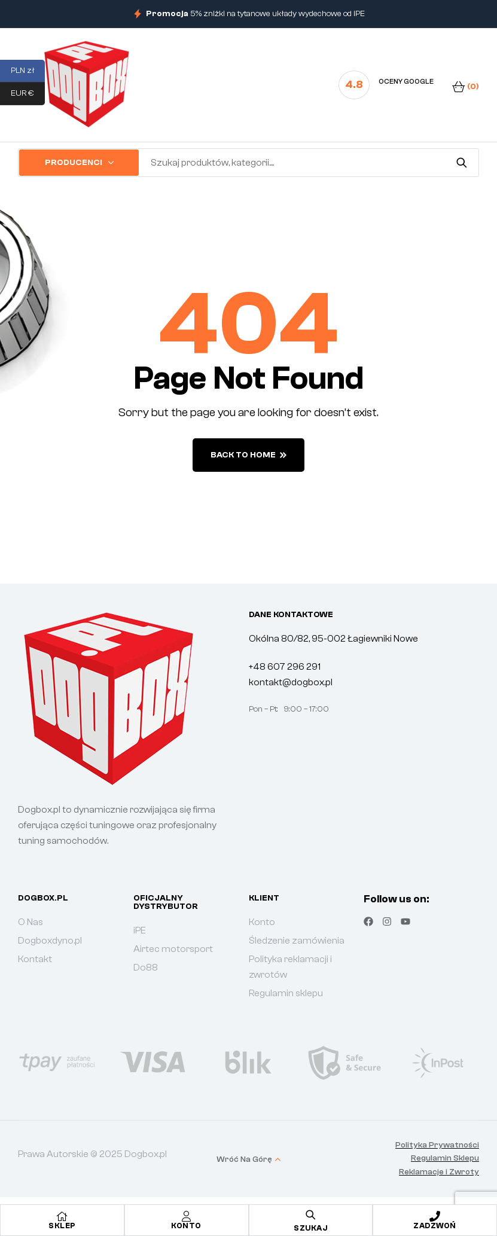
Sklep (62, 1225)
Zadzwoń (434, 1225)
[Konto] (186, 1216)
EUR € (28, 94)
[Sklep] (62, 1216)
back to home (248, 455)
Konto (186, 1225)
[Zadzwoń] (434, 1216)
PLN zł (28, 71)
